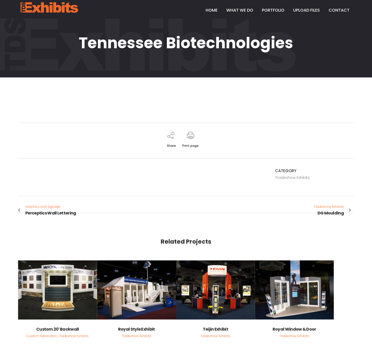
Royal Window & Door (294, 329)
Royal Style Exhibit (136, 329)
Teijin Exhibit (215, 329)
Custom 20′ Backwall (57, 329)
